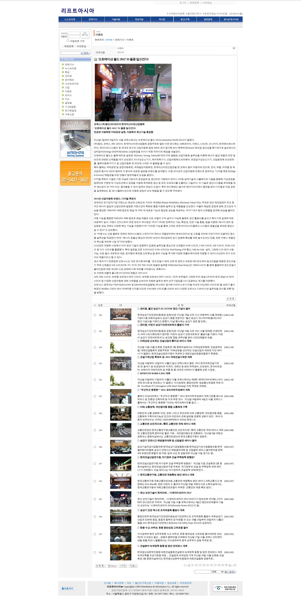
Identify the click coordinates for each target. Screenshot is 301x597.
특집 (67, 72)
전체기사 (69, 64)
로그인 (182, 2)
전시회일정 (70, 110)
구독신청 (69, 114)
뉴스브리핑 (70, 68)
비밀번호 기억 (77, 41)
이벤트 (68, 91)
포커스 (68, 95)
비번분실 (207, 2)
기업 (67, 87)
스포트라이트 (72, 83)
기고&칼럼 (70, 106)
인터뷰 (68, 76)
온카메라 (69, 80)
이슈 (67, 99)
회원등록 (194, 2)
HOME (109, 39)
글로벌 (68, 103)
